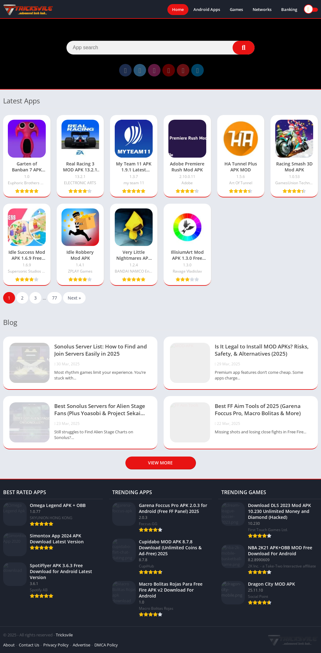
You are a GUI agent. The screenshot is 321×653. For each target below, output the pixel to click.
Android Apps (206, 9)
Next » (74, 298)
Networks (262, 9)
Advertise (81, 645)
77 (54, 298)
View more (160, 463)
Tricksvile (64, 635)
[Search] (160, 48)
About (9, 645)
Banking (289, 9)
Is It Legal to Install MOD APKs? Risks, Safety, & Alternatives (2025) (262, 350)
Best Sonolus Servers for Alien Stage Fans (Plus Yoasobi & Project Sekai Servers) (99, 410)
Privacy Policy (56, 645)
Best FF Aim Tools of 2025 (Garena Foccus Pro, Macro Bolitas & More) (258, 409)
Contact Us (29, 645)
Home (178, 9)
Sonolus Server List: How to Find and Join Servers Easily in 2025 (100, 350)
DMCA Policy (106, 645)
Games (236, 9)
